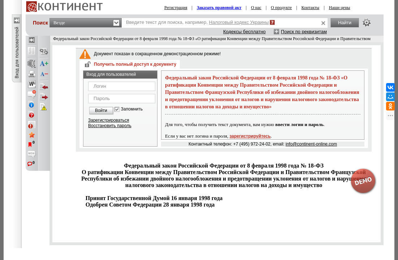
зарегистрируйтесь (250, 136)
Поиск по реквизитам (304, 31)
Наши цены (339, 7)
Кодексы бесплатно (244, 31)
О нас (256, 7)
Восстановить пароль (109, 125)
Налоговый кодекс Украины (239, 22)
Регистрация (175, 7)
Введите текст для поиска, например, (197, 22)
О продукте (281, 7)
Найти (344, 22)
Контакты (311, 7)
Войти (101, 110)
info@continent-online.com (311, 144)
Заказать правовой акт (219, 7)
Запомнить (132, 109)
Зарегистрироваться (108, 120)
